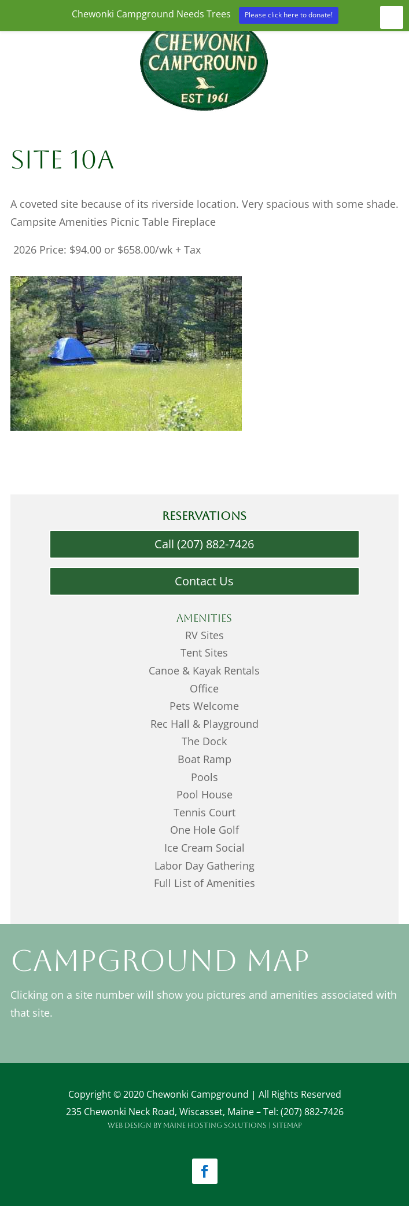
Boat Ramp (204, 759)
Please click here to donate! (289, 15)
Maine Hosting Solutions (215, 1125)
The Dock (204, 741)
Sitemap (287, 1125)
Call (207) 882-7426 (204, 544)
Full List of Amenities (204, 883)
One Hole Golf (204, 830)
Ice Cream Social (204, 848)
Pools (204, 777)
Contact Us (204, 581)
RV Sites (204, 635)
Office (204, 688)
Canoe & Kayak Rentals (204, 670)
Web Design (130, 1125)
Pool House (204, 794)
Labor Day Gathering (204, 866)
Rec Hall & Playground (204, 724)
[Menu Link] (204, 114)
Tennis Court (204, 812)
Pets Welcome (204, 706)
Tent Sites (204, 652)
